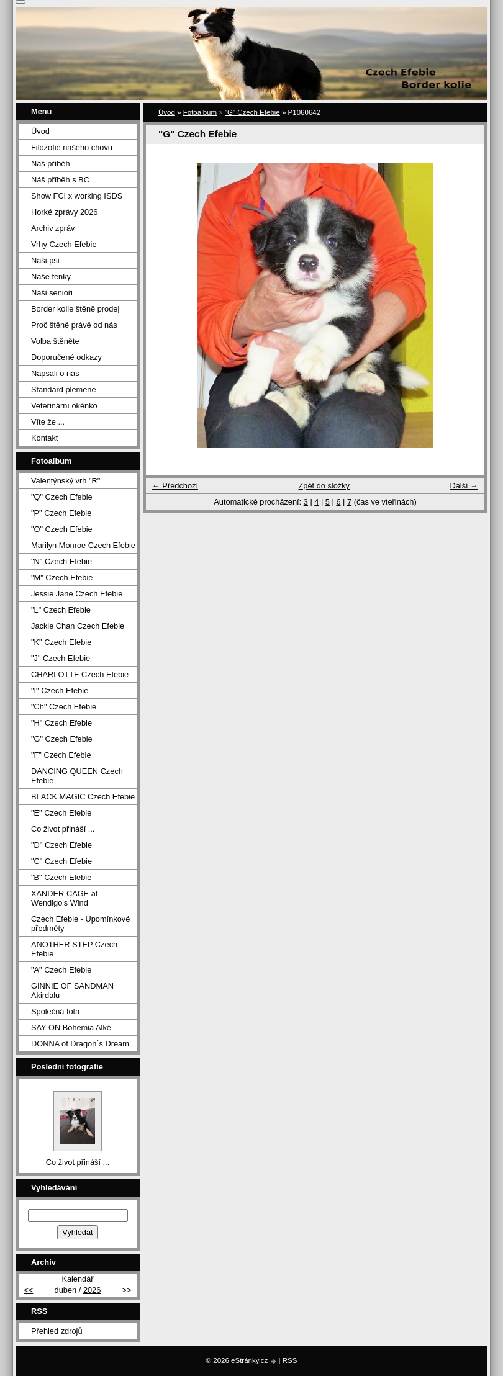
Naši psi (45, 260)
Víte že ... (48, 421)
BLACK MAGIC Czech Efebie (83, 796)
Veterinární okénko (64, 405)
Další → (464, 485)
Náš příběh (50, 163)
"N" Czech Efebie (61, 561)
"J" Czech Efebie (60, 658)
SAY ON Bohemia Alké (71, 1027)
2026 (92, 1290)
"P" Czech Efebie (61, 513)
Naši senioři (52, 292)
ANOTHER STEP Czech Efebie (74, 949)
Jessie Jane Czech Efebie (76, 593)
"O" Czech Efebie (62, 529)
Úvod (166, 112)
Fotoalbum (200, 112)
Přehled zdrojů (57, 1331)
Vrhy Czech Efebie (64, 244)
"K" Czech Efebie (61, 642)
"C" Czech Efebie (61, 861)
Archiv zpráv (53, 228)
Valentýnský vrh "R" (65, 480)
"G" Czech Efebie (252, 112)
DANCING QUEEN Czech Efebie (77, 776)
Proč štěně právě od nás (74, 325)
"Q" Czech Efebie (62, 496)
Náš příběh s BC (60, 179)
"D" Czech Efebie (61, 845)
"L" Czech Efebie (61, 609)
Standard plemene (63, 389)
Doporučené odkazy (66, 357)
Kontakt (44, 438)
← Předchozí (175, 485)
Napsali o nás (55, 373)
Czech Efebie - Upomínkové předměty (80, 923)
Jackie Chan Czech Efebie (77, 626)
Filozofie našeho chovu (71, 147)
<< (28, 1290)
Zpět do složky (324, 485)
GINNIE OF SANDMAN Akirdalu (72, 990)
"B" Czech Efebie (61, 877)
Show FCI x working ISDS (76, 195)
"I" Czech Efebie (59, 690)
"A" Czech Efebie (61, 969)
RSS (290, 1360)
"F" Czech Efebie (61, 755)
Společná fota (55, 1011)
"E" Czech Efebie (61, 812)
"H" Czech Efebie (61, 722)
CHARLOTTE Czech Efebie (80, 674)
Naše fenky (51, 276)
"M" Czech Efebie (62, 577)
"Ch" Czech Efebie (63, 706)
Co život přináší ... (62, 829)
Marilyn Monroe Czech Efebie (83, 545)
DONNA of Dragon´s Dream (80, 1043)
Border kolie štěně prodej (75, 308)
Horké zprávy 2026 (64, 212)
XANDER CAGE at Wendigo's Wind (64, 898)
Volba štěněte (55, 341)
